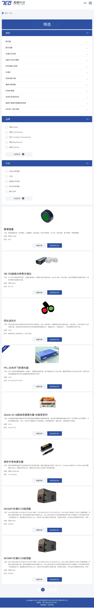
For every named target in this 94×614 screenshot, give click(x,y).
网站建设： (44, 605)
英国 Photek (14, 147)
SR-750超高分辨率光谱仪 (17, 273)
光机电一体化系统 (12, 109)
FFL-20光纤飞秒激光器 (16, 367)
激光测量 (9, 47)
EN (85, 3)
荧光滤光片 (10, 320)
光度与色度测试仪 (12, 97)
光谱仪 (8, 72)
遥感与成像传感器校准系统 (16, 103)
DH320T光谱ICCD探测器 (17, 508)
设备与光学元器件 (12, 60)
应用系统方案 (11, 78)
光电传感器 (10, 91)
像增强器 (9, 229)
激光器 (8, 41)
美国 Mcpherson (15, 142)
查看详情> (39, 245)
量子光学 (12, 191)
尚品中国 (51, 605)
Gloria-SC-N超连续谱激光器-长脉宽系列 (25, 414)
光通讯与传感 (11, 54)
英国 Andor (13, 127)
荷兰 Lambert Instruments (20, 137)
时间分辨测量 (14, 171)
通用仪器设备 (11, 84)
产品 (10, 13)
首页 (6, 13)
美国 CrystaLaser (16, 132)
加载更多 (17, 154)
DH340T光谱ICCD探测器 (17, 558)
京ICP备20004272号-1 (49, 602)
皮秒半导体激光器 (13, 461)
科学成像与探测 (12, 66)
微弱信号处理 (14, 181)
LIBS (11, 176)
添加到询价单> (54, 245)
